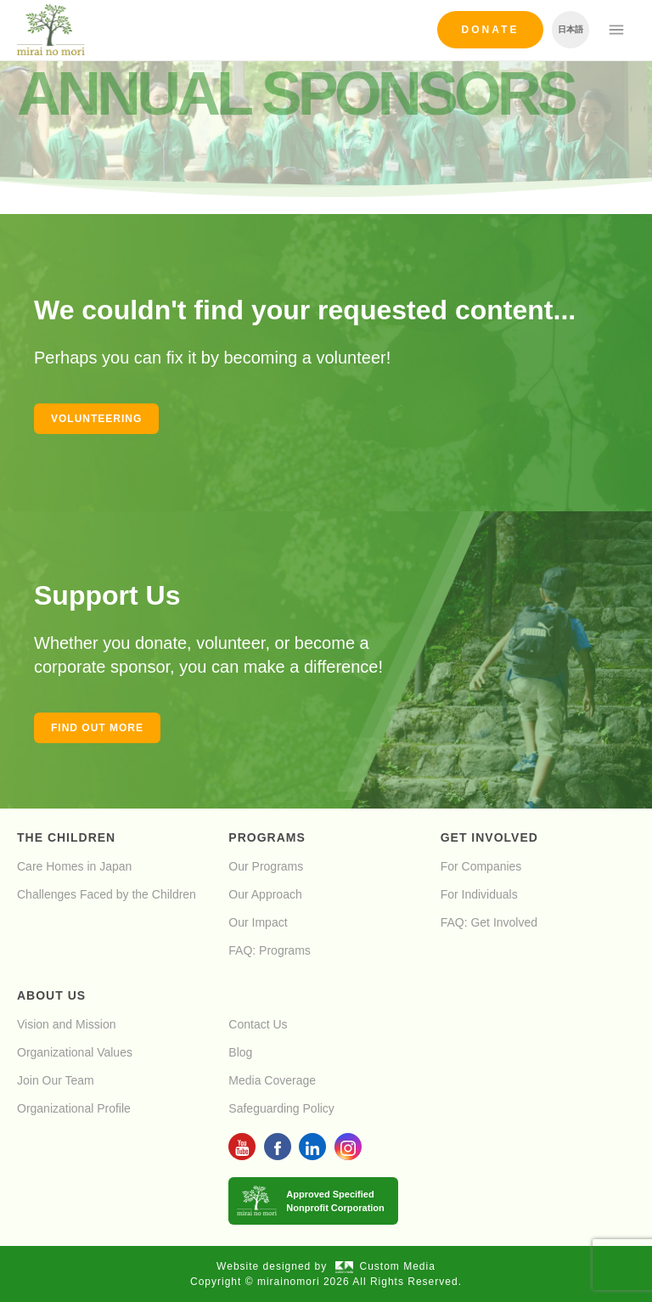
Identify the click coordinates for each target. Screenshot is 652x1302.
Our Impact (257, 922)
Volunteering (96, 419)
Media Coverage (272, 1080)
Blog (240, 1052)
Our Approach (264, 894)
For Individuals (479, 894)
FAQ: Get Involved (489, 922)
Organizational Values (74, 1052)
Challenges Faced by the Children (106, 894)
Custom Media (385, 1266)
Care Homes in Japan (74, 866)
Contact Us (257, 1024)
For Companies (481, 866)
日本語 (570, 29)
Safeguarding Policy (281, 1108)
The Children (66, 837)
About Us (51, 995)
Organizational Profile (74, 1108)
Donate (491, 30)
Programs (266, 837)
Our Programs (265, 866)
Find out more (97, 728)
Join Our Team (55, 1080)
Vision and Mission (66, 1024)
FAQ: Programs (269, 950)
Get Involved (489, 837)
